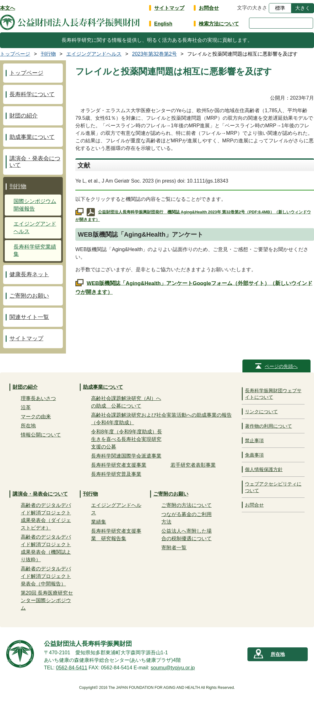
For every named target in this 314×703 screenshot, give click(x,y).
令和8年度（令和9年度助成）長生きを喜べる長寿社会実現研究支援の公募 (126, 439)
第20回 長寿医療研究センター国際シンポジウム (47, 600)
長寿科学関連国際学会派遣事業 (126, 456)
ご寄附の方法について (186, 505)
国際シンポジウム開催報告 (35, 205)
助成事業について (32, 137)
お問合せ (209, 8)
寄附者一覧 (174, 547)
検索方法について (219, 23)
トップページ (26, 73)
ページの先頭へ (281, 366)
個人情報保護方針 (264, 469)
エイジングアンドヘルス (35, 227)
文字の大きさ (252, 7)
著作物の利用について (268, 426)
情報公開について (41, 434)
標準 (280, 8)
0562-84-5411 (71, 667)
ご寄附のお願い (29, 296)
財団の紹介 (23, 116)
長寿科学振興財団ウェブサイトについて (273, 394)
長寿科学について (32, 94)
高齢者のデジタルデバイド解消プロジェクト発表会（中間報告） (46, 576)
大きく (302, 8)
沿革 (26, 407)
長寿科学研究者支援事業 (118, 465)
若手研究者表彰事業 (193, 465)
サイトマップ (169, 8)
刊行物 (17, 186)
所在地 (28, 425)
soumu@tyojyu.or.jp (173, 667)
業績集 (98, 522)
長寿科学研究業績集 (35, 250)
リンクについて (261, 411)
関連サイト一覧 (29, 317)
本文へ (7, 8)
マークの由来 (36, 416)
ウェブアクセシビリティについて (273, 487)
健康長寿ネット (29, 274)
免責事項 (254, 455)
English (163, 23)
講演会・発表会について (34, 161)
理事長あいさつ (38, 398)
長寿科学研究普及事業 (116, 474)
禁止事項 (254, 440)
